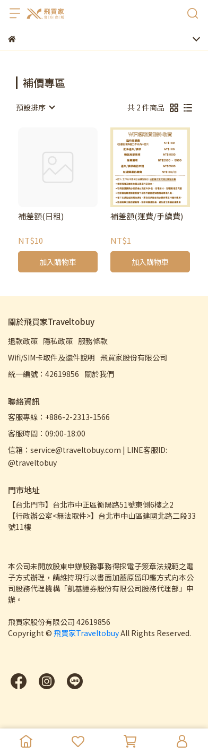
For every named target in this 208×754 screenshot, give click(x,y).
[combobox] (35, 107)
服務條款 (93, 341)
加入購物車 (57, 261)
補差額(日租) (41, 216)
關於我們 (99, 374)
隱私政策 (58, 341)
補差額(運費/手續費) (146, 216)
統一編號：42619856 (43, 374)
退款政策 (23, 341)
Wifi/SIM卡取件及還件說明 (51, 357)
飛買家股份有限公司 (133, 357)
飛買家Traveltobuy (86, 633)
